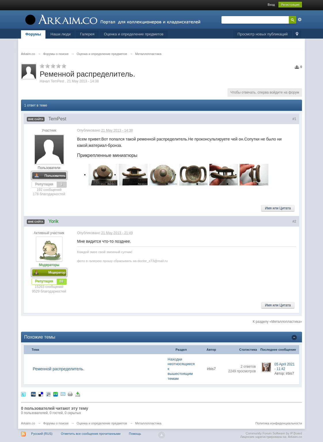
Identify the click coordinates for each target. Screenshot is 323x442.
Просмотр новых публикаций (263, 34)
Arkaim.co (28, 423)
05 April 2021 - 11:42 (284, 366)
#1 (294, 119)
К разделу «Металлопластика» (277, 322)
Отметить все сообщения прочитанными (91, 433)
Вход (271, 4)
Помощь (135, 433)
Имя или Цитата (278, 208)
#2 (294, 221)
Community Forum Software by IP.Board (274, 433)
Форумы (33, 34)
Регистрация (290, 4)
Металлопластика (148, 423)
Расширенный (299, 19)
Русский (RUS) (41, 433)
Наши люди (61, 34)
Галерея (87, 34)
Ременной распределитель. (58, 369)
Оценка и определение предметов (133, 34)
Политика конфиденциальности (278, 423)
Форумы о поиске (55, 423)
